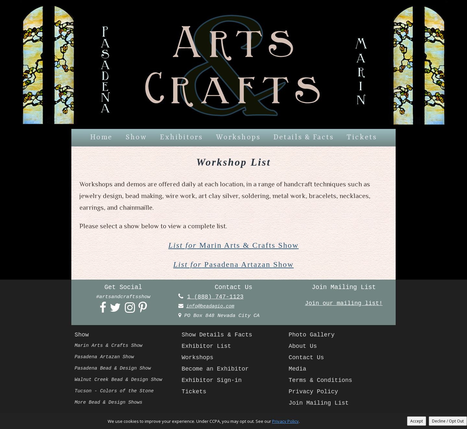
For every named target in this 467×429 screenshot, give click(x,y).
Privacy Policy (315, 392)
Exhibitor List (208, 347)
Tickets (362, 137)
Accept (416, 421)
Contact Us (307, 358)
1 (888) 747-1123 (217, 297)
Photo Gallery (313, 335)
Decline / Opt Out (448, 421)
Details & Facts (303, 137)
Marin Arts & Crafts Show (233, 245)
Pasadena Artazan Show (233, 265)
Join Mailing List (321, 404)
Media (298, 369)
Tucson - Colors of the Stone (117, 392)
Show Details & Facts (219, 335)
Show (136, 137)
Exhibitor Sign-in (214, 381)
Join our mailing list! (343, 304)
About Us (304, 347)
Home (101, 137)
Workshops (238, 137)
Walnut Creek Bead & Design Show (121, 381)
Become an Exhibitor (217, 369)
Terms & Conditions (322, 381)
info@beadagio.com (211, 307)
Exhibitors (181, 137)
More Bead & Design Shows (111, 403)
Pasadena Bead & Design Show (115, 369)
